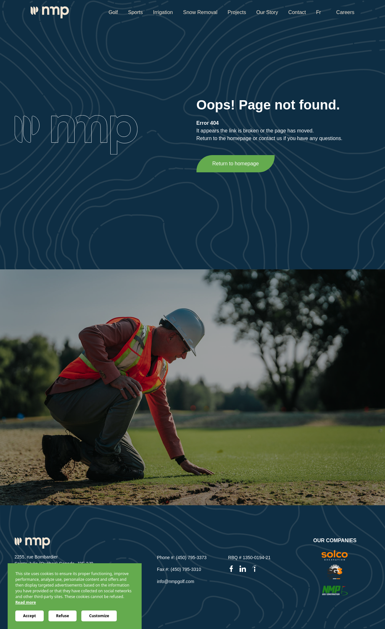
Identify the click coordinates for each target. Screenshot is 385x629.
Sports (135, 12)
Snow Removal (200, 12)
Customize (99, 615)
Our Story (267, 12)
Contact (297, 12)
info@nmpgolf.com (175, 581)
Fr (318, 12)
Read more (25, 602)
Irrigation (163, 12)
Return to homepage (235, 163)
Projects (237, 12)
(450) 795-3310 (186, 569)
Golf (113, 12)
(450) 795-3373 (191, 557)
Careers (345, 12)
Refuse (62, 615)
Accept (29, 615)
